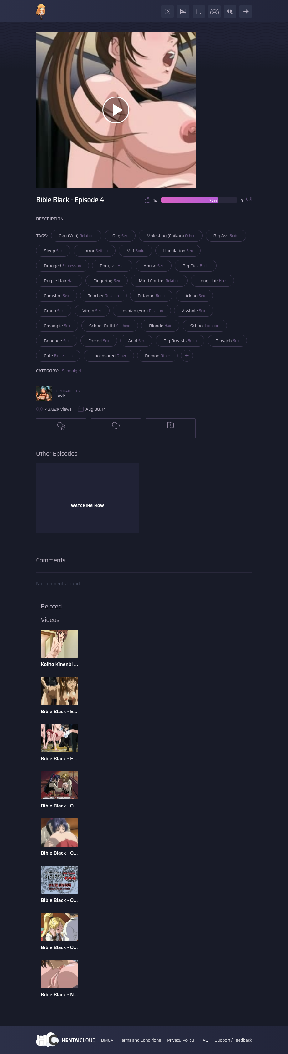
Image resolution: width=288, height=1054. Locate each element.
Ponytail (112, 265)
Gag (120, 235)
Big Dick (196, 265)
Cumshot (56, 295)
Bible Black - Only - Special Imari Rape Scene (59, 900)
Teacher (103, 295)
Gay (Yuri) (76, 235)
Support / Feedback (233, 1040)
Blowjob (227, 340)
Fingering (106, 280)
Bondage (56, 340)
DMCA (107, 1040)
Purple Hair (59, 280)
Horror (94, 250)
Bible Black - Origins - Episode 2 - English (59, 806)
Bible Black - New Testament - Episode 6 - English (59, 994)
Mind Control (159, 280)
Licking (194, 295)
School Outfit (110, 325)
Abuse (153, 265)
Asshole (193, 310)
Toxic (60, 395)
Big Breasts (180, 340)
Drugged (62, 265)
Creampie (57, 325)
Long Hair (212, 280)
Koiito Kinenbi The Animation (59, 664)
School (204, 325)
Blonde (160, 325)
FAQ (204, 1040)
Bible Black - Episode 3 (59, 758)
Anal (136, 340)
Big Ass (226, 235)
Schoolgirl (71, 370)
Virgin (92, 310)
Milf (135, 250)
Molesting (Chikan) (170, 235)
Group (54, 310)
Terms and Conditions (140, 1040)
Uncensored (108, 355)
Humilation (178, 250)
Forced (98, 340)
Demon (157, 355)
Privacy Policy (180, 1040)
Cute (58, 355)
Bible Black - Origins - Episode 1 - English (59, 853)
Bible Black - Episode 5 (59, 711)
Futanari (151, 295)
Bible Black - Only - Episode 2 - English (59, 947)
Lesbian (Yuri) (142, 310)
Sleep (53, 250)
